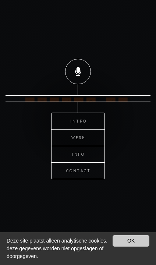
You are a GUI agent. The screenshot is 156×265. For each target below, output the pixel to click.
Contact (78, 167)
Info (78, 151)
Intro (78, 118)
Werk (78, 134)
